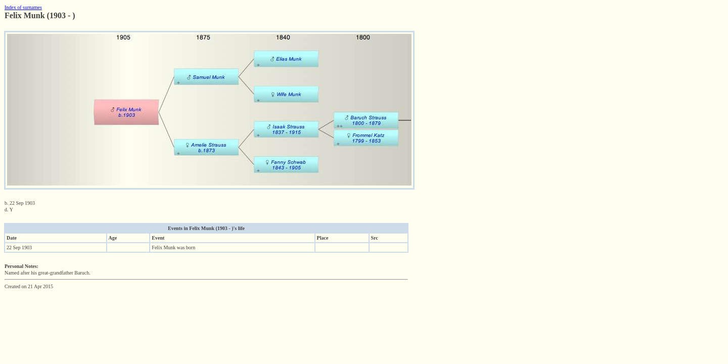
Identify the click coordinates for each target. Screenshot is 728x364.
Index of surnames (23, 7)
